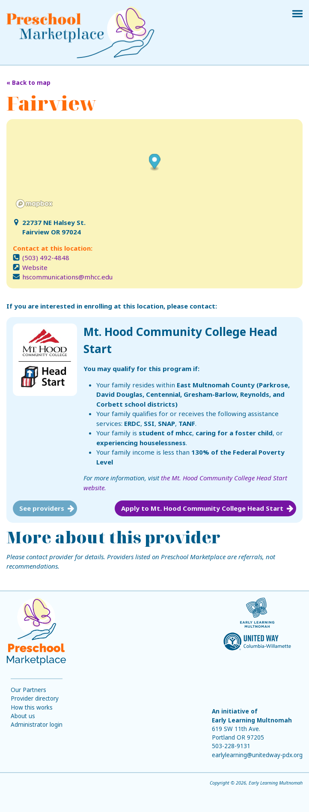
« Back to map (28, 83)
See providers (41, 508)
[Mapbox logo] (34, 204)
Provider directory (35, 698)
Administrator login (36, 724)
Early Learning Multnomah (252, 720)
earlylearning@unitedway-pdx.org (257, 755)
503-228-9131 (231, 746)
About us (23, 716)
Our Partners (28, 690)
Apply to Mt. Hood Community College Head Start (202, 508)
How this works (32, 707)
